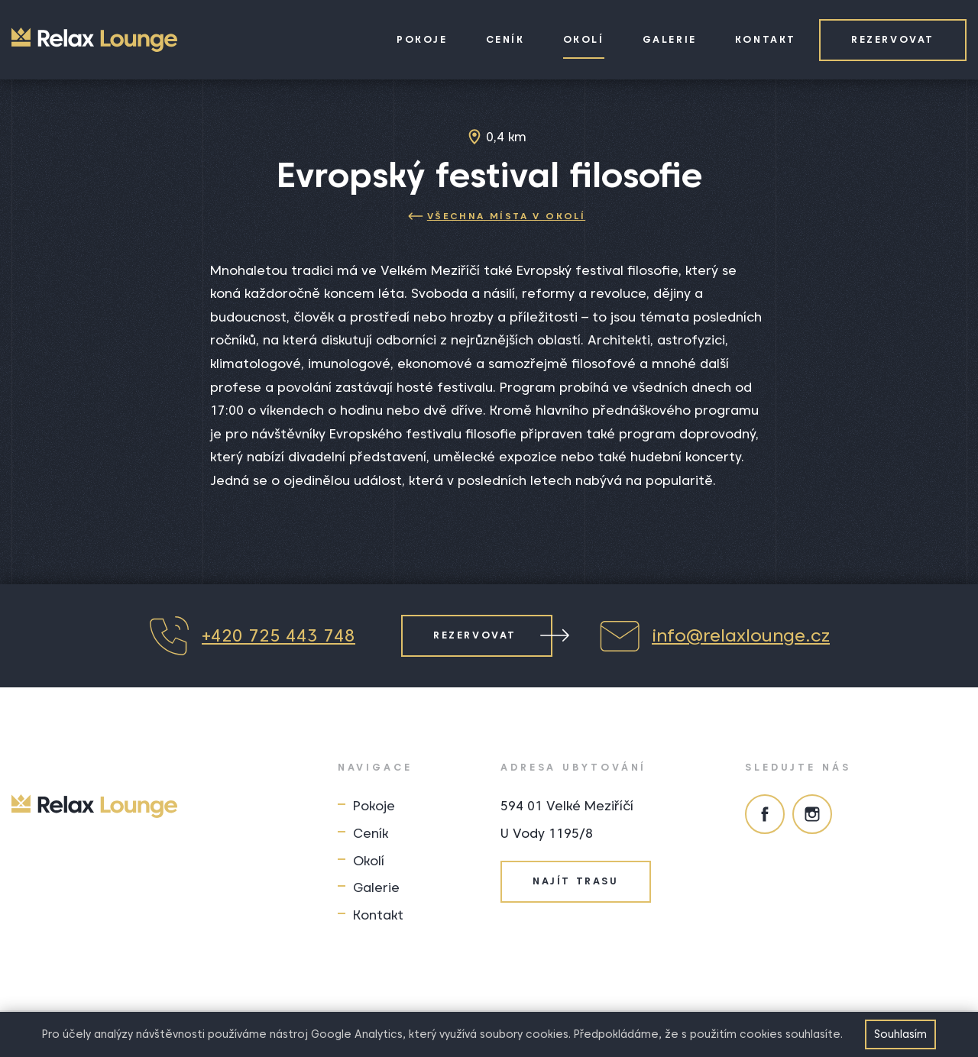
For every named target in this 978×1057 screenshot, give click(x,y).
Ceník (505, 39)
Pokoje (422, 39)
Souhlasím (900, 1034)
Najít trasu (576, 881)
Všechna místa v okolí (496, 216)
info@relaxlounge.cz (714, 636)
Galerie (670, 39)
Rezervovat (892, 39)
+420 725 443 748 (251, 636)
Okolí (583, 39)
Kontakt (765, 39)
